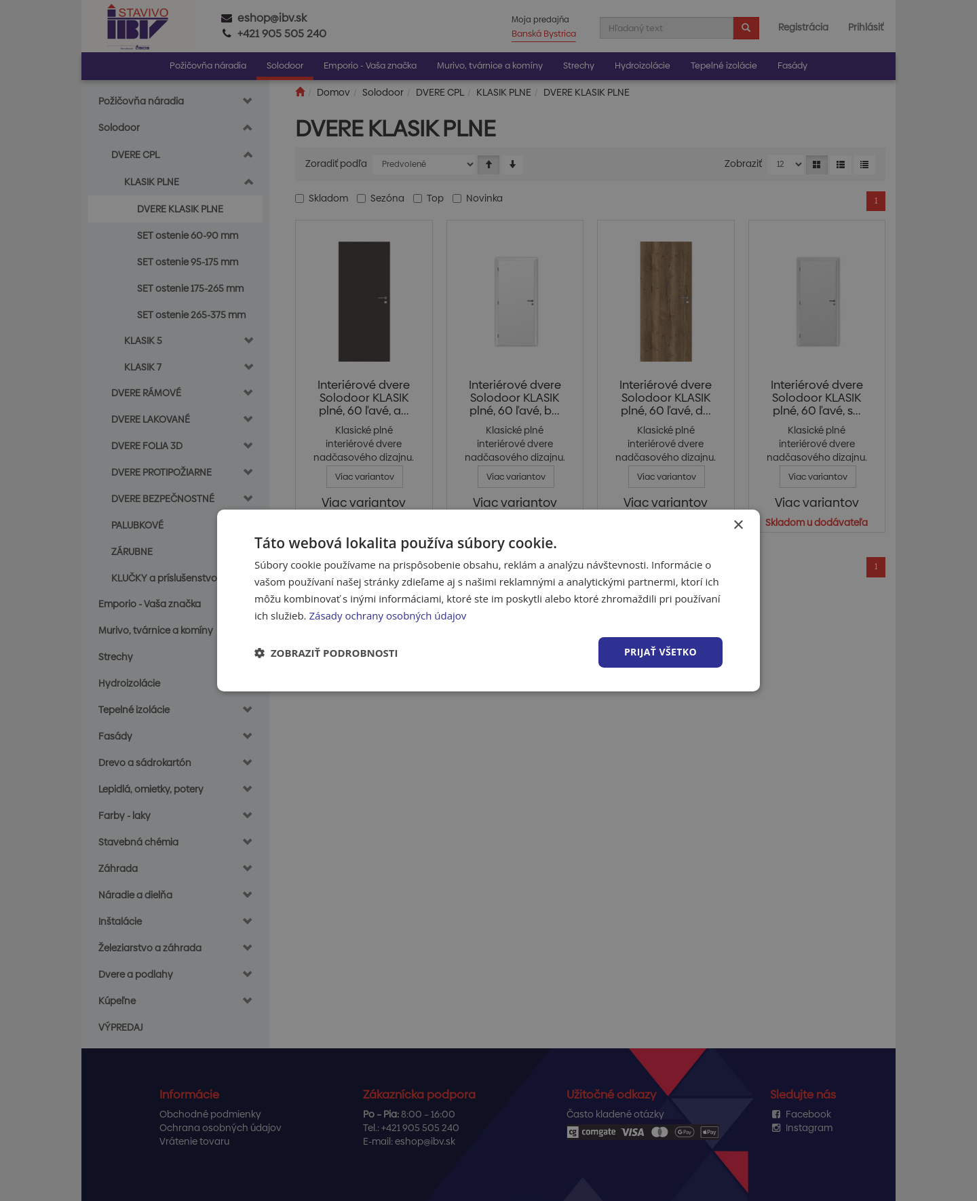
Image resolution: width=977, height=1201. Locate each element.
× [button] (738, 525)
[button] (326, 652)
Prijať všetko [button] (660, 651)
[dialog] (488, 600)
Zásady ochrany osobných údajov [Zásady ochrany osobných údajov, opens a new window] (387, 615)
